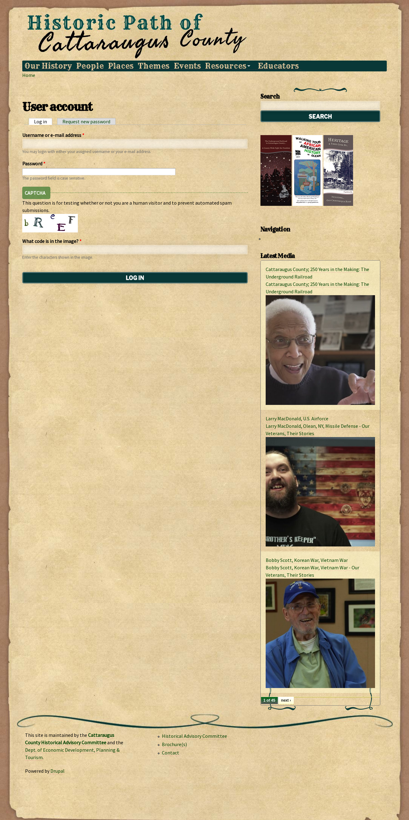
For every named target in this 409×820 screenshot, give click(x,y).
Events (187, 66)
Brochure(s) (174, 744)
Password (33, 163)
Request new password (86, 121)
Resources (226, 66)
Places (120, 66)
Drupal (57, 771)
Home (28, 75)
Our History (48, 66)
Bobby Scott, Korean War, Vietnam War (307, 560)
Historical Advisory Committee (194, 736)
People (90, 66)
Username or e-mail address (53, 135)
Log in (43, 121)
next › (286, 700)
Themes (153, 66)
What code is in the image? (52, 241)
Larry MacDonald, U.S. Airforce (297, 418)
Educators (278, 66)
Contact (170, 753)
